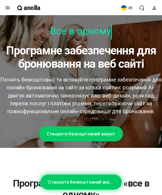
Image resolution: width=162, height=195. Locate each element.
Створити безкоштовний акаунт (81, 133)
